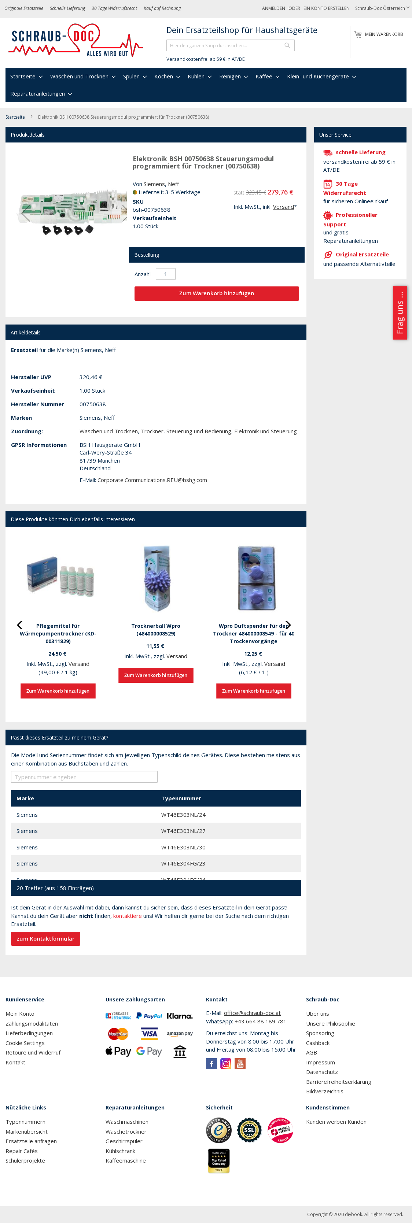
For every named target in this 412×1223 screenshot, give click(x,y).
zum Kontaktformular (45, 938)
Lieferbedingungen (29, 1033)
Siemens (154, 184)
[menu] (206, 85)
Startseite (15, 117)
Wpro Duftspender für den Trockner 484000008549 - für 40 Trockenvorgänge (253, 633)
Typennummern (25, 1121)
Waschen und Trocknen (109, 431)
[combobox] (230, 45)
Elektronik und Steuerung (265, 431)
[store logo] (76, 40)
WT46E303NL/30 (183, 847)
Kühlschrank (120, 1151)
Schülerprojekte (25, 1160)
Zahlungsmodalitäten (31, 1023)
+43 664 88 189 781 (261, 1021)
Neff (173, 184)
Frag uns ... (399, 313)
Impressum (320, 1062)
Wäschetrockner (126, 1131)
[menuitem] (25, 76)
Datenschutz (322, 1071)
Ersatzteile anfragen (31, 1141)
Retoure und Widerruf (32, 1052)
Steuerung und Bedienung (198, 431)
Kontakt (15, 1062)
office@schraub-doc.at (252, 1012)
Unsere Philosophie (330, 1023)
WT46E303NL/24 (183, 814)
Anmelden (273, 8)
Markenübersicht (26, 1131)
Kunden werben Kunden (336, 1121)
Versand (283, 206)
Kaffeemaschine (126, 1160)
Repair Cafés (21, 1151)
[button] (382, 8)
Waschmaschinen (127, 1121)
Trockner (152, 431)
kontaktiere (127, 915)
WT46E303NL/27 (183, 830)
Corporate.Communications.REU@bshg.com (152, 479)
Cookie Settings (25, 1042)
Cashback (318, 1042)
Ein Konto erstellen (327, 8)
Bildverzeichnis (324, 1091)
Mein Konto (19, 1013)
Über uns (317, 1013)
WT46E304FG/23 (183, 863)
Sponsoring (320, 1033)
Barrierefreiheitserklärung (338, 1081)
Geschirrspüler (124, 1141)
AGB (311, 1052)
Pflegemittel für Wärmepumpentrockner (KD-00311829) (58, 633)
